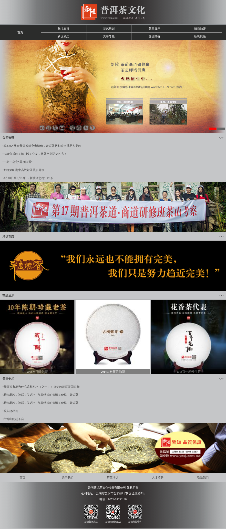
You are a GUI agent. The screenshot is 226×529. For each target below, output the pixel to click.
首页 (20, 32)
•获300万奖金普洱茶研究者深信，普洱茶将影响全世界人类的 (41, 146)
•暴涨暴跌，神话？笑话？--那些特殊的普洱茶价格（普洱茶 (40, 395)
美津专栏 (109, 36)
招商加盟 (200, 28)
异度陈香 (154, 36)
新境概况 (63, 28)
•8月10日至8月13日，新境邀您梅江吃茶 (27, 178)
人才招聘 (158, 477)
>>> (221, 138)
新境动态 (63, 36)
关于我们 (67, 477)
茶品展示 (154, 28)
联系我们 (203, 477)
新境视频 (200, 36)
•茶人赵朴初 (10, 411)
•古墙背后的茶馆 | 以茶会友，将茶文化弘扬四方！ (34, 154)
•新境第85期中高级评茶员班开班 (23, 170)
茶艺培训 (109, 28)
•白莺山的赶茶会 (13, 419)
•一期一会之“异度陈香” (17, 162)
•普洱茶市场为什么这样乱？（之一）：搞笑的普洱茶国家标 (41, 387)
